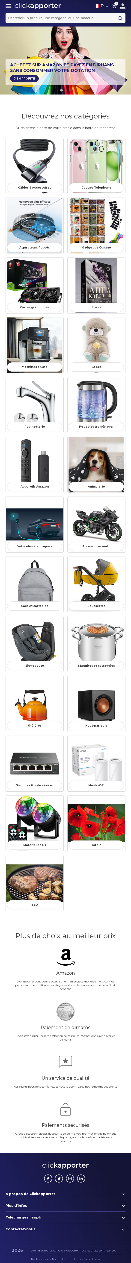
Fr (99, 6)
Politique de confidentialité (48, 1259)
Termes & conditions (87, 1259)
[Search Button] (119, 18)
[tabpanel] (65, 60)
